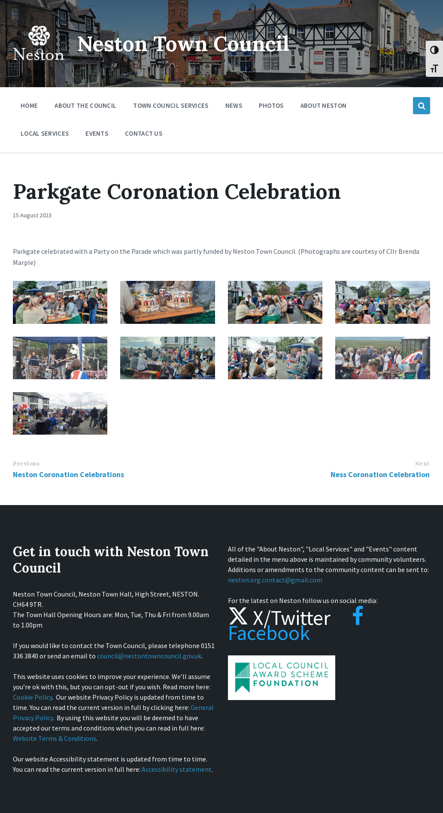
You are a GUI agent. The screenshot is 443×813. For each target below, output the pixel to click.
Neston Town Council (183, 43)
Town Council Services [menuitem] (170, 105)
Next (422, 463)
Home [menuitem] (29, 105)
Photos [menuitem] (271, 105)
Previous (26, 463)
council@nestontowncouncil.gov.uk (149, 656)
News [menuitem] (233, 105)
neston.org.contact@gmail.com (275, 579)
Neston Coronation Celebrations (68, 474)
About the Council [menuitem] (85, 105)
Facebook (296, 625)
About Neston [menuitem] (323, 105)
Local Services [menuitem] (45, 133)
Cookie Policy (32, 697)
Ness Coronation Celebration (380, 474)
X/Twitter (279, 617)
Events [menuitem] (96, 133)
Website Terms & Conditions (54, 738)
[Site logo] (38, 66)
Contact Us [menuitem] (143, 133)
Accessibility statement (177, 769)
